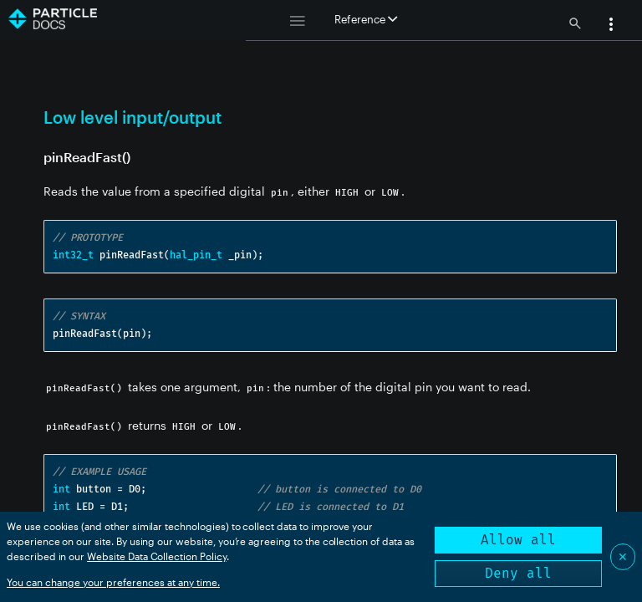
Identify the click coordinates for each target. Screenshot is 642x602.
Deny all (518, 573)
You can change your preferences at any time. (113, 582)
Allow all (518, 540)
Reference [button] (365, 19)
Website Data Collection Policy (157, 556)
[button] (611, 26)
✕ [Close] (623, 556)
